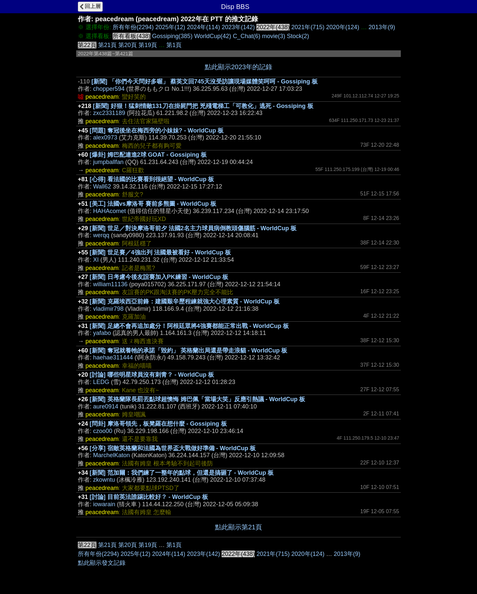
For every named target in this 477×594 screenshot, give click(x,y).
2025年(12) (170, 27)
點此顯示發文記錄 (102, 563)
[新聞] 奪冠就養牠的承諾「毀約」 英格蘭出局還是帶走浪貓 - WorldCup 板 (189, 350)
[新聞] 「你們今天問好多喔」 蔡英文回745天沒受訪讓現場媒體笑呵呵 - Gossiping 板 (204, 81)
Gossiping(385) (172, 36)
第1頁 (174, 45)
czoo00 (102, 431)
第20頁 (127, 45)
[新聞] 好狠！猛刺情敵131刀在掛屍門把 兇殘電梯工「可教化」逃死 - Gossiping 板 (203, 106)
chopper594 (109, 88)
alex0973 (105, 137)
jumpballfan (108, 162)
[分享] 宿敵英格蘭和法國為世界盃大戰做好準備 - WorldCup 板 (173, 448)
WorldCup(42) (212, 36)
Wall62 (102, 186)
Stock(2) (298, 36)
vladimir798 (108, 308)
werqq (101, 235)
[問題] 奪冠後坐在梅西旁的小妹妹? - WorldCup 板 (157, 130)
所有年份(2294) (133, 27)
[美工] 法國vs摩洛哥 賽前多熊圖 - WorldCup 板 (153, 203)
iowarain (104, 504)
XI (96, 259)
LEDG (101, 382)
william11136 (110, 284)
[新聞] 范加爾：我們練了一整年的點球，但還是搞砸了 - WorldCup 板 (182, 472)
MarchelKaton (111, 455)
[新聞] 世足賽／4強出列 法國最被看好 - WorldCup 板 (160, 252)
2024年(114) (203, 27)
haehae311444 (113, 357)
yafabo (102, 333)
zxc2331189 (109, 113)
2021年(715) (307, 27)
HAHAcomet (109, 211)
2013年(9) (382, 27)
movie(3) (273, 36)
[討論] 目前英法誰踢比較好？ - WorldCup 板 (149, 497)
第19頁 (147, 45)
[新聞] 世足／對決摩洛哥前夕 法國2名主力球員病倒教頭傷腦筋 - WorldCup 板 (193, 228)
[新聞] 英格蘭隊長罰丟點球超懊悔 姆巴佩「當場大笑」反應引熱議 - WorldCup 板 (197, 399)
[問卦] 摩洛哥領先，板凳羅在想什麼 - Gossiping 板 (158, 423)
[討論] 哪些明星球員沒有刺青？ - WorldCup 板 (152, 374)
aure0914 (105, 406)
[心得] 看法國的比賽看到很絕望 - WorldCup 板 (152, 179)
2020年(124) (342, 27)
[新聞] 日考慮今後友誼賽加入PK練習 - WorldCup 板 (159, 277)
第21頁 (107, 45)
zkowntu (104, 479)
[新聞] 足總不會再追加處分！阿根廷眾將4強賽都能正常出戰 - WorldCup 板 (189, 326)
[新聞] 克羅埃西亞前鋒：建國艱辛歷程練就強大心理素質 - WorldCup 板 (185, 301)
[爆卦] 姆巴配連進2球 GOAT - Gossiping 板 (148, 154)
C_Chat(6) (246, 36)
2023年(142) (238, 27)
